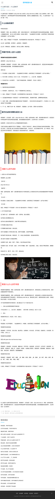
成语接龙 (31, 493)
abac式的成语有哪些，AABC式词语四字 (10, 445)
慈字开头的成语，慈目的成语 (8, 460)
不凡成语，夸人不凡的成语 (7, 469)
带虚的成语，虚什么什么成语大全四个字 (10, 440)
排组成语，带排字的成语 (7, 425)
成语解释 (21, 493)
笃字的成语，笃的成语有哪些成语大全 (10, 477)
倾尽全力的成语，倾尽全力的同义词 (9, 451)
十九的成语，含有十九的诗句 (8, 437)
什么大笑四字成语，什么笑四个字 (9, 448)
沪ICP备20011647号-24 (36, 496)
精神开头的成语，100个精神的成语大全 (10, 454)
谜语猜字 (36, 493)
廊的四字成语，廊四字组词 (7, 431)
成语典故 (26, 493)
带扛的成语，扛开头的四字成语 (8, 483)
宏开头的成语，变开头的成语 (8, 474)
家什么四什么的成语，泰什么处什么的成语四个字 (12, 434)
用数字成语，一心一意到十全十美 (12, 411)
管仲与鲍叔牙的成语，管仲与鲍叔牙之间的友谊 (12, 480)
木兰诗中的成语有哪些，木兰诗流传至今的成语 (12, 471)
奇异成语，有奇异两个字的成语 (8, 486)
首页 (17, 493)
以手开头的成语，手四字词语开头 (9, 428)
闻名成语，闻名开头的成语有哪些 (9, 443)
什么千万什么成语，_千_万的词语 (9, 457)
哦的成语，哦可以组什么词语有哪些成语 (14, 413)
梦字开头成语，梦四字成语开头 (8, 463)
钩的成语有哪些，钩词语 (7, 466)
